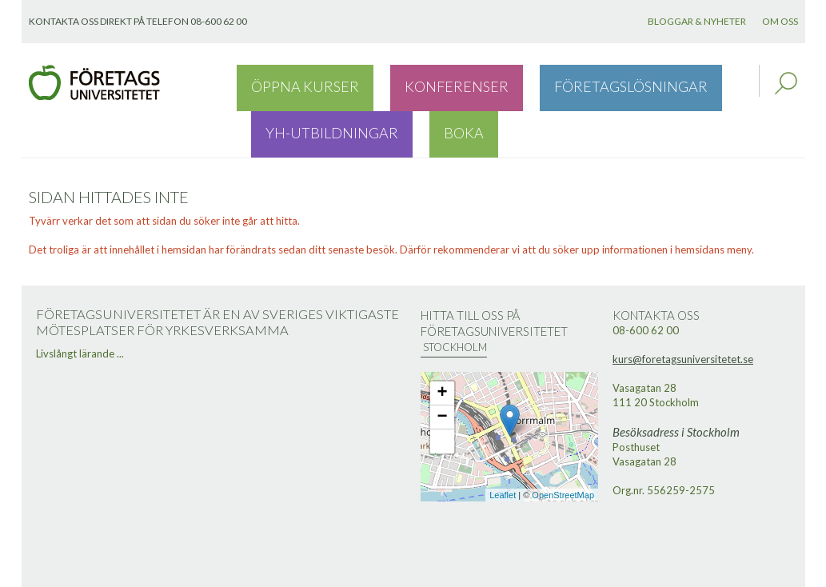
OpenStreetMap (563, 449)
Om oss (780, 21)
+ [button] (442, 348)
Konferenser (381, 83)
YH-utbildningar (633, 83)
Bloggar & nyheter (697, 21)
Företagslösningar (502, 83)
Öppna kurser (280, 83)
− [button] (442, 372)
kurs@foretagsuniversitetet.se (683, 313)
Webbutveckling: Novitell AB (413, 572)
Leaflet (502, 449)
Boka (719, 83)
